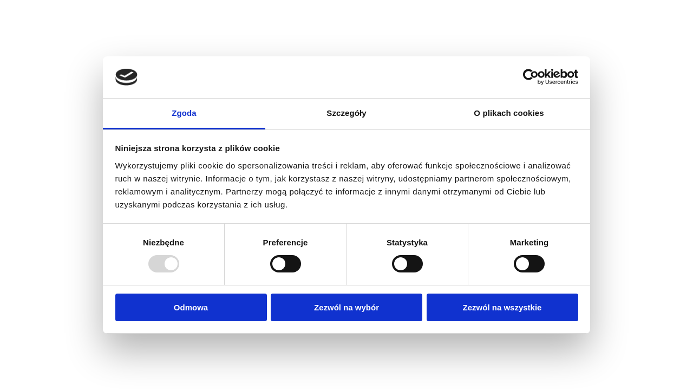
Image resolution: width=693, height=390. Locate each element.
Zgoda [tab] (184, 113)
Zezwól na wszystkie (502, 307)
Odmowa (191, 307)
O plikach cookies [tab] (509, 113)
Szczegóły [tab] (346, 113)
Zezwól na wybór (346, 307)
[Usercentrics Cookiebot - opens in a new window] (530, 77)
